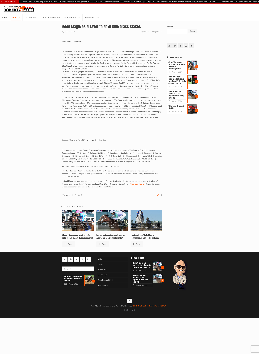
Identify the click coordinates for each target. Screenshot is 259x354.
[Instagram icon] (134, 310)
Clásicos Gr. (102, 275)
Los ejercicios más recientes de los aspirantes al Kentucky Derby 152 (123, 2)
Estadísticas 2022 (105, 280)
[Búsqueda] (78, 268)
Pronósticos (102, 269)
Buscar (170, 26)
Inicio (100, 259)
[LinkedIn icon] (132, 310)
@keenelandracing (137, 184)
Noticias (101, 264)
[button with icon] (169, 45)
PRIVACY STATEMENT (158, 306)
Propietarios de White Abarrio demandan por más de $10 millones (187, 2)
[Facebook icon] (125, 310)
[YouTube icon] (129, 310)
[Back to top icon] (129, 301)
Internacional (103, 285)
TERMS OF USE (139, 306)
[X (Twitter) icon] (127, 310)
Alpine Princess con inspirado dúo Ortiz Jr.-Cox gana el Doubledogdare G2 (55, 2)
